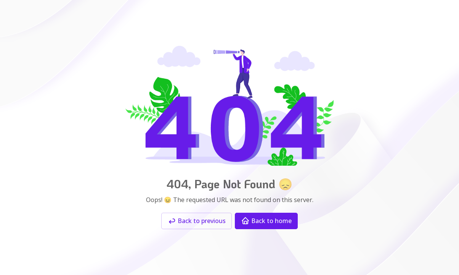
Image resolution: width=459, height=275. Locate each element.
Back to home (266, 221)
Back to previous (196, 221)
